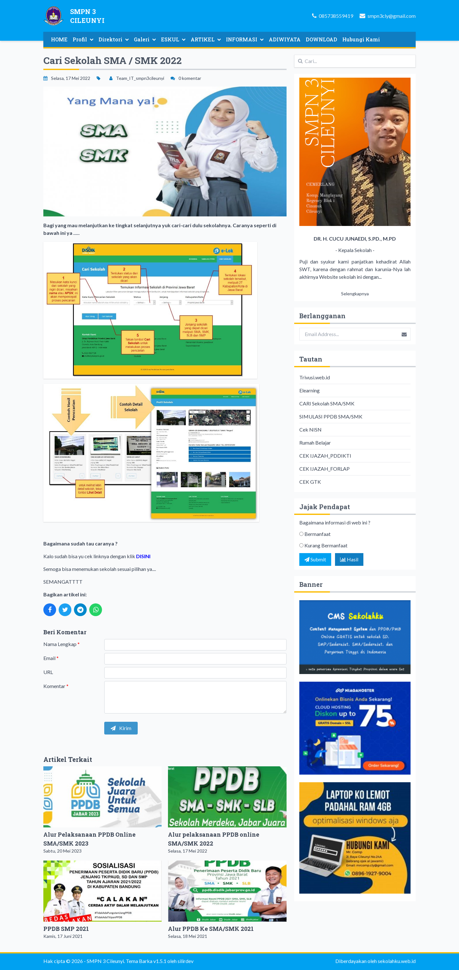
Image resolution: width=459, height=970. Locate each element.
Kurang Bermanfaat (325, 545)
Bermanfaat (317, 534)
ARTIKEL (206, 39)
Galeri (145, 39)
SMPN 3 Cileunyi (105, 961)
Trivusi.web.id (314, 377)
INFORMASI (245, 39)
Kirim (121, 728)
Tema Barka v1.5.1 (146, 961)
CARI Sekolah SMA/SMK (326, 403)
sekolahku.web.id (397, 961)
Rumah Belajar (315, 442)
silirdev (185, 961)
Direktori (113, 39)
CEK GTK (310, 482)
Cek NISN (310, 429)
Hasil (349, 559)
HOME (59, 39)
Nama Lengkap (61, 644)
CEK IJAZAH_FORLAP (324, 469)
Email (51, 658)
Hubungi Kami (361, 39)
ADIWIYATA (285, 39)
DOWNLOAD (321, 39)
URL (48, 672)
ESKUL (173, 39)
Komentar (56, 686)
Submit (315, 559)
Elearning (309, 390)
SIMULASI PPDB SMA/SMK (330, 416)
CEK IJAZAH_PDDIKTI (325, 456)
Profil (83, 39)
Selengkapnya (355, 293)
